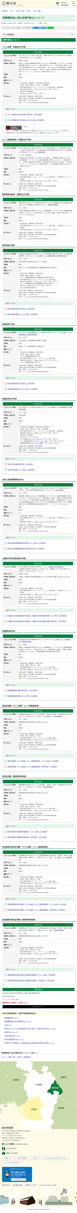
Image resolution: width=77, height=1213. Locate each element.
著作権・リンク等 (31, 1185)
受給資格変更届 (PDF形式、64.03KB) (19, 309)
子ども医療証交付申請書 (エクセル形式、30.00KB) (24, 120)
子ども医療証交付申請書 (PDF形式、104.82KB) (23, 114)
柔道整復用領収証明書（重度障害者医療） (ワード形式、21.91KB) (30, 975)
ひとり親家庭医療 (39, 152)
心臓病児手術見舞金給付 (56, 567)
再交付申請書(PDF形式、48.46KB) (19, 464)
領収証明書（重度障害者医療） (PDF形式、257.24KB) (26, 837)
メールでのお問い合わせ (12, 1162)
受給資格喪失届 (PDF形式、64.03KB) (19, 383)
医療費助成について (12, 1018)
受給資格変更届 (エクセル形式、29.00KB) (21, 314)
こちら (48, 89)
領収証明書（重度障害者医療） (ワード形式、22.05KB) (26, 831)
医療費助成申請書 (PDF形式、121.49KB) (21, 690)
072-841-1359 (10, 996)
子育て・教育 (20, 11)
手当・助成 (37, 11)
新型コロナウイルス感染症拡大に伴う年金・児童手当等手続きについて (30, 1028)
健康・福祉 (11, 1057)
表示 (73, 34)
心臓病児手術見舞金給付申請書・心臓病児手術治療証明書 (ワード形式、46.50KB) (35, 616)
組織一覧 (8, 1158)
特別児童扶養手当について (14, 1039)
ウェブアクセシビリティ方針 (47, 1185)
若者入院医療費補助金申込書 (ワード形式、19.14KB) (25, 543)
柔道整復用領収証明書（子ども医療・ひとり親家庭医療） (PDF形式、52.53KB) (35, 910)
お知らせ (8, 1025)
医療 (19, 1057)
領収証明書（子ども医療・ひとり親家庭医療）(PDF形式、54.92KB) (31, 766)
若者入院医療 (59, 490)
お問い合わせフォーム (38, 1006)
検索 (57, 4)
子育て (29, 11)
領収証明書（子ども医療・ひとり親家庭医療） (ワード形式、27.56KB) (31, 761)
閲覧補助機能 (64, 5)
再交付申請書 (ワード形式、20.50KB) (19, 470)
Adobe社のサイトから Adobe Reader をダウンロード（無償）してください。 (33, 132)
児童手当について (11, 1032)
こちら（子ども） (44, 439)
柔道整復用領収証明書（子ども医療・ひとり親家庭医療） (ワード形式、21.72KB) (35, 904)
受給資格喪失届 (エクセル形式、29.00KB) (21, 389)
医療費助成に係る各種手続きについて (18, 1021)
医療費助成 (27, 1057)
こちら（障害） (47, 443)
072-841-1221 (10, 1133)
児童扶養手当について (13, 1036)
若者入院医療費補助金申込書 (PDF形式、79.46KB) (24, 548)
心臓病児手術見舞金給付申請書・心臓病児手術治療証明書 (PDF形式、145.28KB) (35, 621)
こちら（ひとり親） (50, 441)
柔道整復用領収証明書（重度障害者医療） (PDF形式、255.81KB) (30, 980)
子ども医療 (37, 57)
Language (63, 2)
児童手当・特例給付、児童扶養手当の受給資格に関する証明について (29, 1043)
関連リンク (37, 1158)
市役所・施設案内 (22, 1158)
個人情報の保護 (17, 1185)
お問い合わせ (6, 1185)
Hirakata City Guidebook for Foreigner (56, 1158)
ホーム (11, 11)
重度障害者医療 (53, 205)
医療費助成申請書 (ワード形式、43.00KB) (21, 696)
